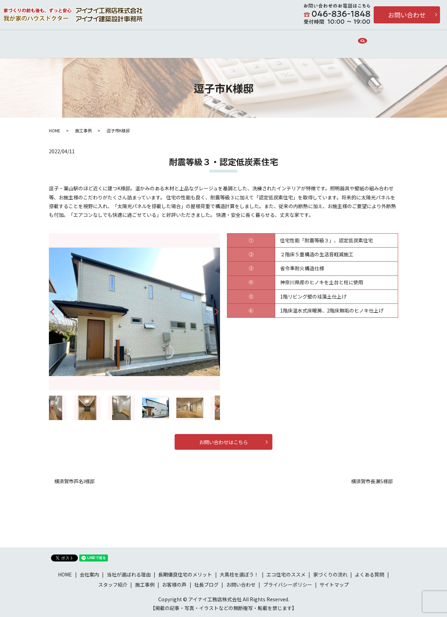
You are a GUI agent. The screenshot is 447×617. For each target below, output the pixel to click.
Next (217, 310)
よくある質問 (369, 574)
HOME (69, 41)
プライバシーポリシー (287, 584)
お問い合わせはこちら (223, 439)
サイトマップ (334, 584)
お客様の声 (313, 41)
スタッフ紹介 (112, 584)
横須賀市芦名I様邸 (74, 481)
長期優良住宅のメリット (259, 41)
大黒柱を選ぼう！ (239, 574)
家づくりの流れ (201, 41)
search (379, 42)
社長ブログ (206, 584)
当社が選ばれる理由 (147, 41)
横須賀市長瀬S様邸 (372, 481)
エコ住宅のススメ (286, 574)
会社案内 (100, 41)
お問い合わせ (407, 14)
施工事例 (350, 41)
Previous (52, 310)
